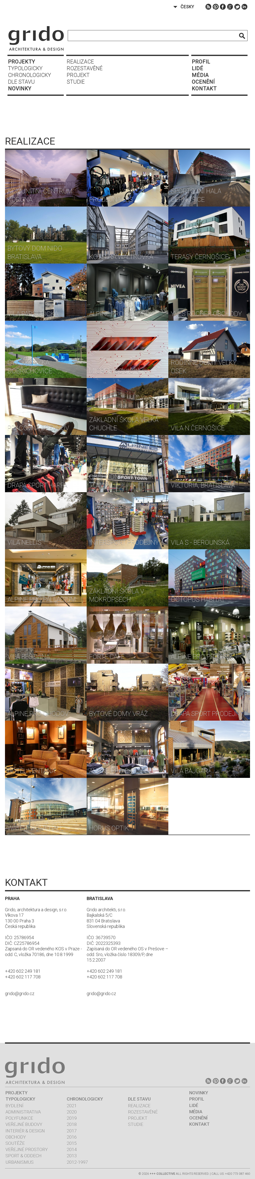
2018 (72, 1124)
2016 (72, 1137)
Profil (201, 61)
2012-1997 (77, 1162)
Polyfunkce (19, 1118)
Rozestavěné (85, 68)
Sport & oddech (23, 1155)
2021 (72, 1105)
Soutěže (15, 1143)
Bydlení (14, 1105)
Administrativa (23, 1112)
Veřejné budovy (23, 1124)
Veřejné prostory (26, 1149)
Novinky (19, 88)
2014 (72, 1149)
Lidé (197, 68)
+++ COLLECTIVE (162, 1174)
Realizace (80, 61)
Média (200, 75)
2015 (72, 1143)
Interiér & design (25, 1130)
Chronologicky (29, 75)
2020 (72, 1112)
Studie (76, 82)
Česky (187, 6)
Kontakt (204, 88)
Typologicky (25, 68)
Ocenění (203, 82)
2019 (72, 1118)
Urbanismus (19, 1162)
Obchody (15, 1137)
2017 (72, 1130)
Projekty (21, 61)
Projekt (78, 75)
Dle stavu (21, 82)
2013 (72, 1155)
